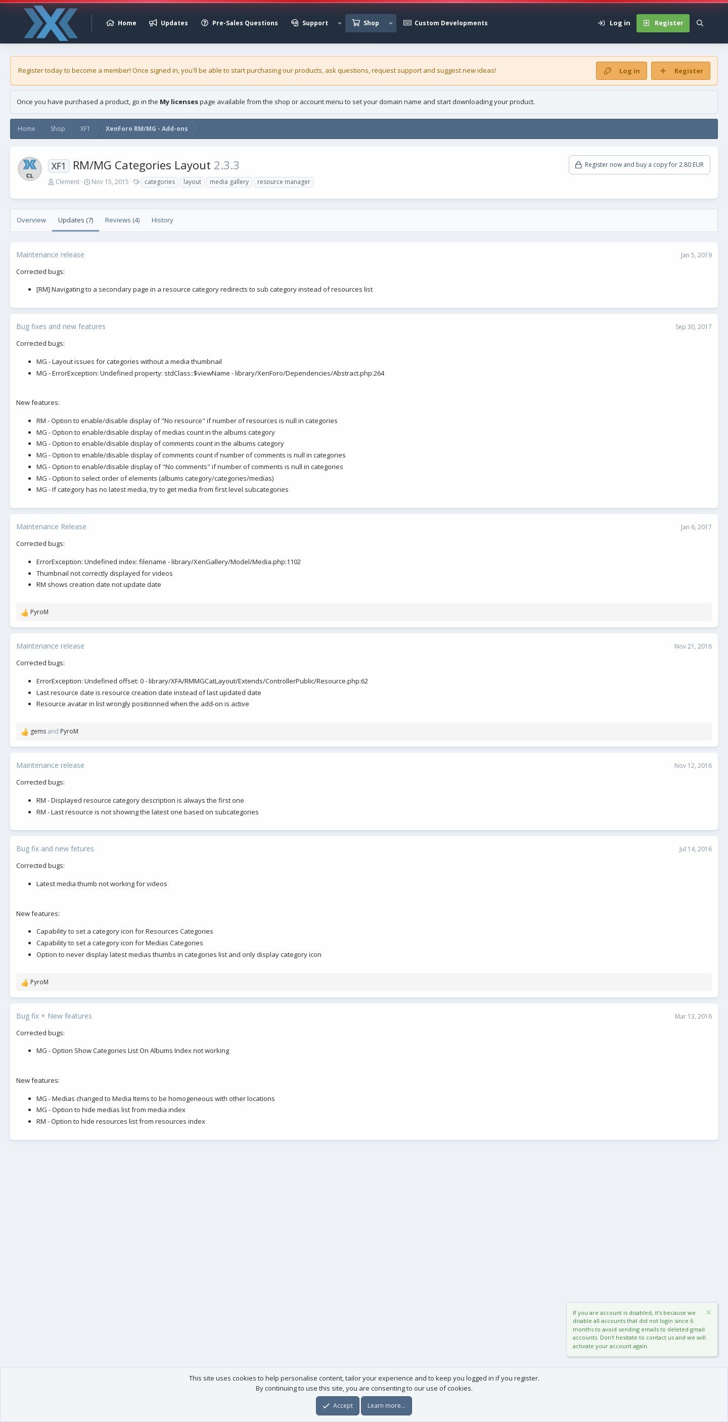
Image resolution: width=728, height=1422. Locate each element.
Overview (31, 219)
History (162, 219)
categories (160, 181)
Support (315, 23)
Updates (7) (75, 219)
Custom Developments (451, 23)
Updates (174, 23)
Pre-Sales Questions (245, 23)
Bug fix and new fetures (55, 848)
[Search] (700, 23)
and (54, 731)
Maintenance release (50, 254)
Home (127, 23)
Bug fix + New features (54, 1016)
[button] (339, 23)
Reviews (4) (122, 219)
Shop (371, 23)
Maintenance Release (51, 526)
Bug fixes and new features (61, 326)
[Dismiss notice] (708, 1313)
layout (192, 181)
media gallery (229, 181)
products (308, 70)
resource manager (283, 181)
